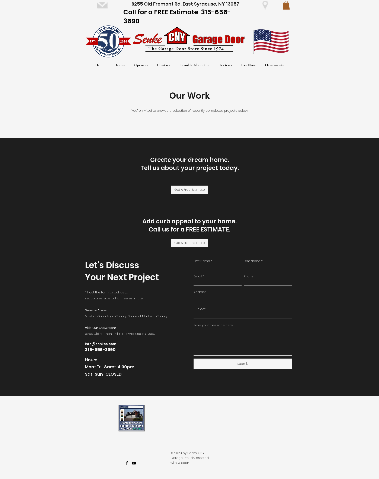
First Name (202, 260)
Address (200, 291)
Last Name (252, 260)
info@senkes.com (100, 344)
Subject (200, 309)
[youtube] (133, 463)
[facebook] (126, 463)
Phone (249, 276)
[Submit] (243, 364)
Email (198, 276)
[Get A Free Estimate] (189, 190)
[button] (286, 5)
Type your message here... (213, 325)
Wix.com (184, 462)
